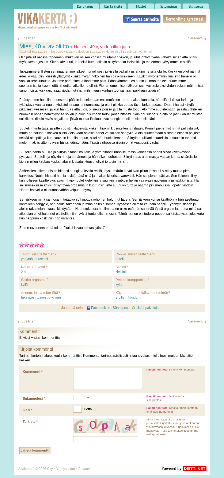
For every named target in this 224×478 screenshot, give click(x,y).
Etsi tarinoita (113, 5)
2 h (23, 272)
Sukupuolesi (34, 398)
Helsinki (121, 272)
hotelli (119, 259)
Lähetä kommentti (34, 450)
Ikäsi (27, 410)
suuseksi (41, 259)
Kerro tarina (86, 5)
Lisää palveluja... (147, 308)
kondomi (134, 297)
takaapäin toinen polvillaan (41, 297)
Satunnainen (168, 5)
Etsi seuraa (195, 5)
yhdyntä (27, 259)
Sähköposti (119, 308)
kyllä (24, 285)
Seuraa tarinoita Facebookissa (142, 19)
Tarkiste (30, 421)
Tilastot (141, 5)
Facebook (96, 308)
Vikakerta (37, 16)
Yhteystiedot (65, 469)
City (50, 469)
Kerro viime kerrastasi (184, 19)
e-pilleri (120, 297)
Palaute (84, 469)
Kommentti (32, 371)
